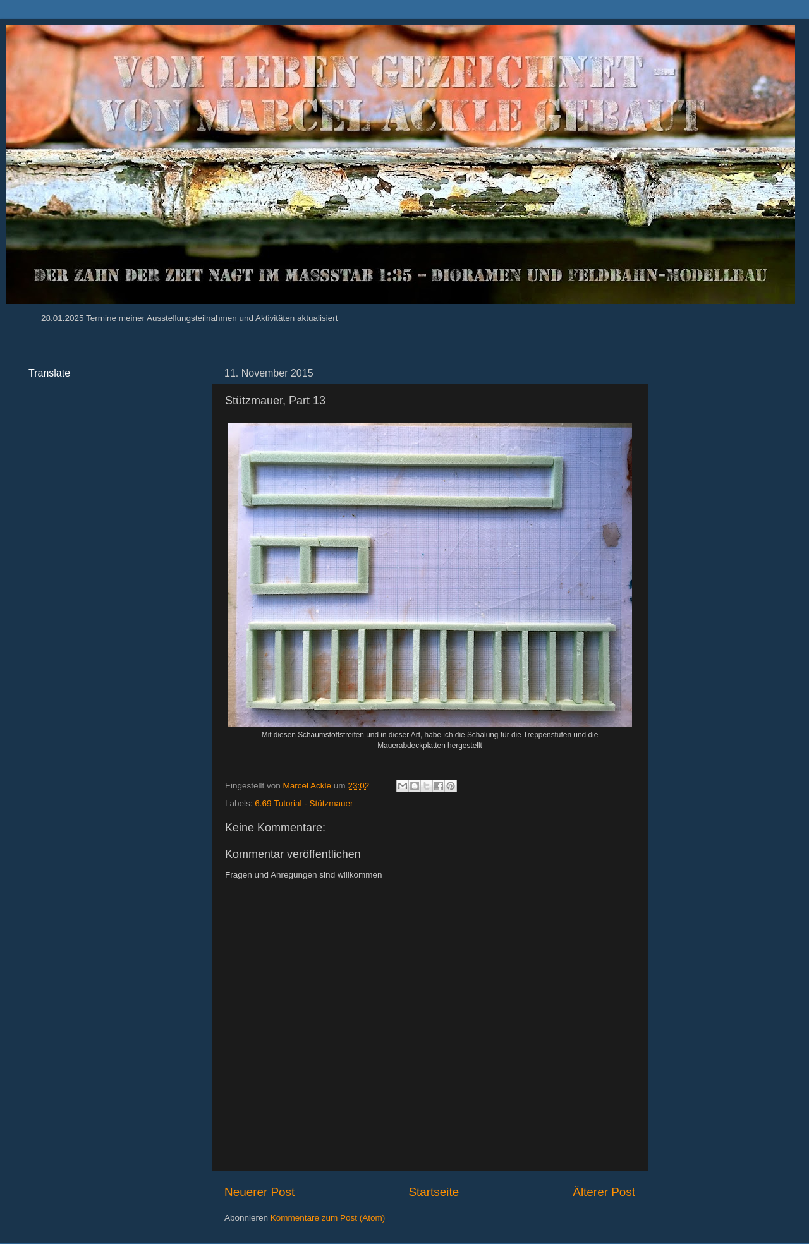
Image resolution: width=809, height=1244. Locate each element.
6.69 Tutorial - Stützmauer (304, 803)
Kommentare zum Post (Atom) (328, 1218)
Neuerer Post (259, 1192)
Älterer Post (604, 1192)
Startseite (433, 1192)
